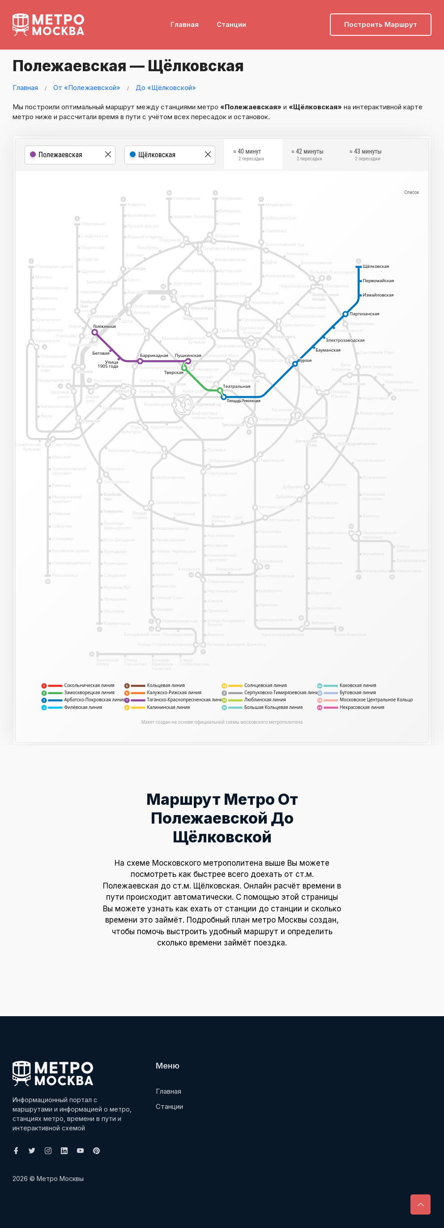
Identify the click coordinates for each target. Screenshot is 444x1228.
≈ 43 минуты (366, 155)
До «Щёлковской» (166, 87)
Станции (231, 20)
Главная (185, 20)
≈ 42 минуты (307, 155)
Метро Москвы (60, 1178)
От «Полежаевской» (86, 87)
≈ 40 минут (248, 155)
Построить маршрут (380, 20)
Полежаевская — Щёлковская (146, 65)
